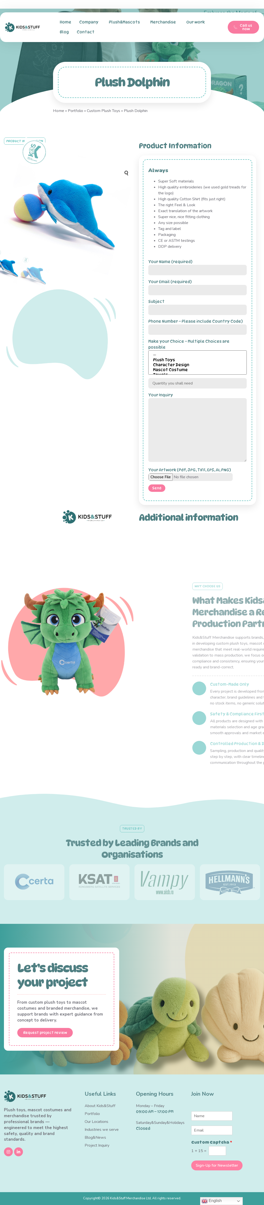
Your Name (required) (197, 265)
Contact (87, 32)
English (212, 1201)
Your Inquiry (197, 428)
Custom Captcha (211, 1142)
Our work (196, 22)
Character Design (197, 365)
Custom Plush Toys (103, 111)
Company (90, 22)
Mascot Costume (197, 369)
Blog (64, 32)
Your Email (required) (197, 285)
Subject (197, 305)
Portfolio (75, 111)
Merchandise (164, 22)
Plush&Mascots (125, 22)
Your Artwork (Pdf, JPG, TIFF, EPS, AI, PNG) (190, 473)
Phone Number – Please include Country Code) (197, 325)
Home (65, 22)
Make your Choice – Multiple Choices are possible (197, 357)
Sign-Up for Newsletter (217, 1165)
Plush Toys (197, 360)
